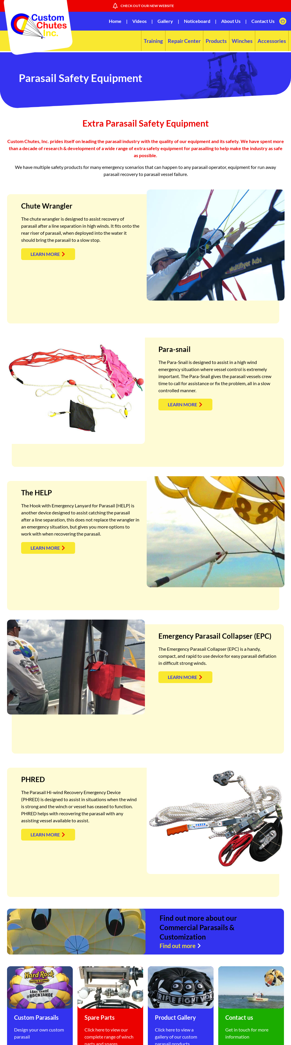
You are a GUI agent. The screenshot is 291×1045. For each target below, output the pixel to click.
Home (115, 21)
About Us (231, 21)
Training (153, 41)
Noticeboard (197, 21)
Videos (139, 21)
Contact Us (263, 21)
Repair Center (184, 41)
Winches (242, 41)
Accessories (272, 41)
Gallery (165, 21)
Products (216, 41)
